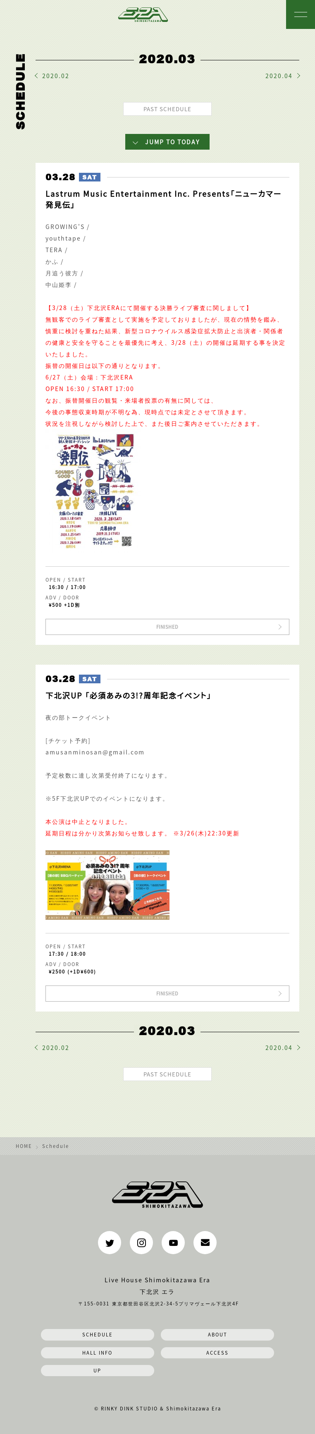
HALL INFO (97, 1352)
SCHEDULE (97, 1334)
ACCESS (217, 1352)
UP (97, 1370)
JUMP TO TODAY (172, 142)
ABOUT (217, 1334)
